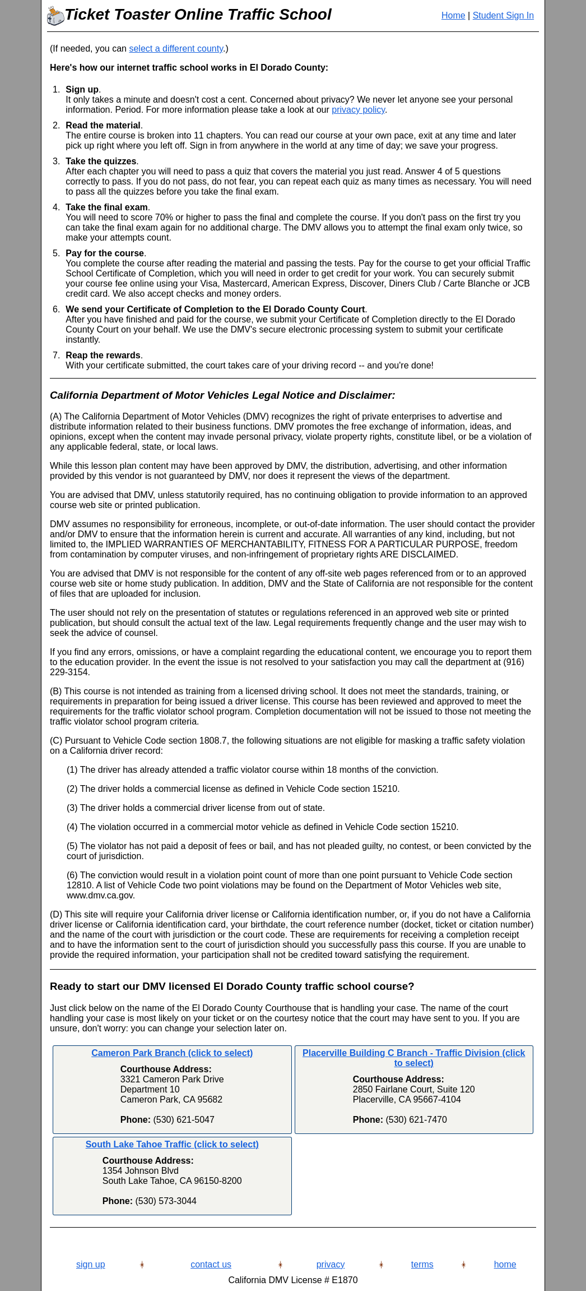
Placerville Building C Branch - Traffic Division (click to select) (414, 1058)
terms (422, 1264)
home (505, 1264)
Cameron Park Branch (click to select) (172, 1053)
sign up (90, 1264)
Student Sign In (503, 15)
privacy (331, 1264)
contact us (210, 1264)
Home (453, 15)
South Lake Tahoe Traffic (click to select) (172, 1144)
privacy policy (358, 109)
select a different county (176, 48)
